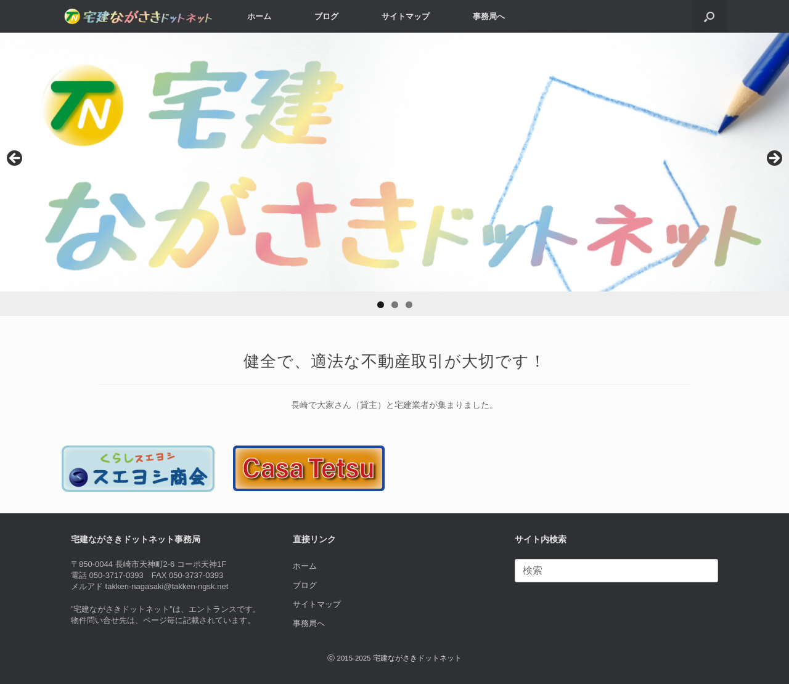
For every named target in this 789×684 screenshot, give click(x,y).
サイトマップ (406, 16)
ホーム (259, 16)
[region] (394, 174)
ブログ (326, 16)
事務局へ (489, 16)
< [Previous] (15, 159)
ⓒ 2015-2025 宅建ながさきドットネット (394, 658)
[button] (709, 16)
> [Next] (773, 159)
